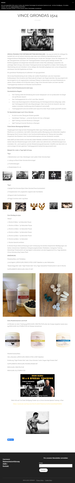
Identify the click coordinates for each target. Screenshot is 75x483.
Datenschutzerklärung (11, 461)
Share (10, 439)
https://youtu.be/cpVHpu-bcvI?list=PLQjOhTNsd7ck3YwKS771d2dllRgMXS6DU (37, 404)
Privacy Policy (40, 480)
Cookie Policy (48, 480)
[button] (73, 2)
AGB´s (5, 464)
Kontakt (6, 466)
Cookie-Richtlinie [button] (15, 6)
